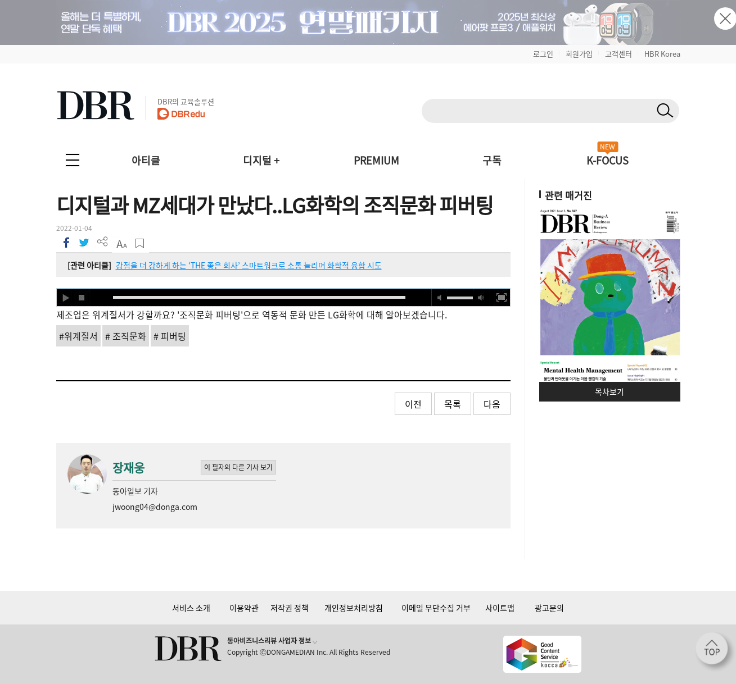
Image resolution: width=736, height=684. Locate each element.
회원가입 (579, 53)
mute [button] (439, 297)
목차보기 (609, 391)
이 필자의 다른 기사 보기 (238, 467)
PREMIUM (376, 160)
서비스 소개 (191, 607)
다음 (492, 404)
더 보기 (102, 241)
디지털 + (261, 160)
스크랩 (139, 243)
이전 (413, 404)
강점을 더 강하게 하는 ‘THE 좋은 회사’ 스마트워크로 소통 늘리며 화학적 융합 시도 (249, 265)
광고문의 (549, 607)
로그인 (543, 53)
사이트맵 (499, 607)
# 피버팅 (169, 336)
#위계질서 (78, 336)
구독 (492, 160)
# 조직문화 (125, 336)
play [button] (65, 297)
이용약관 (244, 607)
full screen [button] (501, 297)
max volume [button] (481, 297)
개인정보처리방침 (353, 607)
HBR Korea (662, 53)
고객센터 (618, 53)
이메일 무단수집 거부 (436, 607)
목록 (452, 404)
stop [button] (82, 297)
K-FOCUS (607, 160)
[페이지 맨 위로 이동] (715, 652)
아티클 (146, 160)
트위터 (84, 241)
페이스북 (65, 241)
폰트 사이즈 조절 (121, 243)
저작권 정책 (289, 607)
